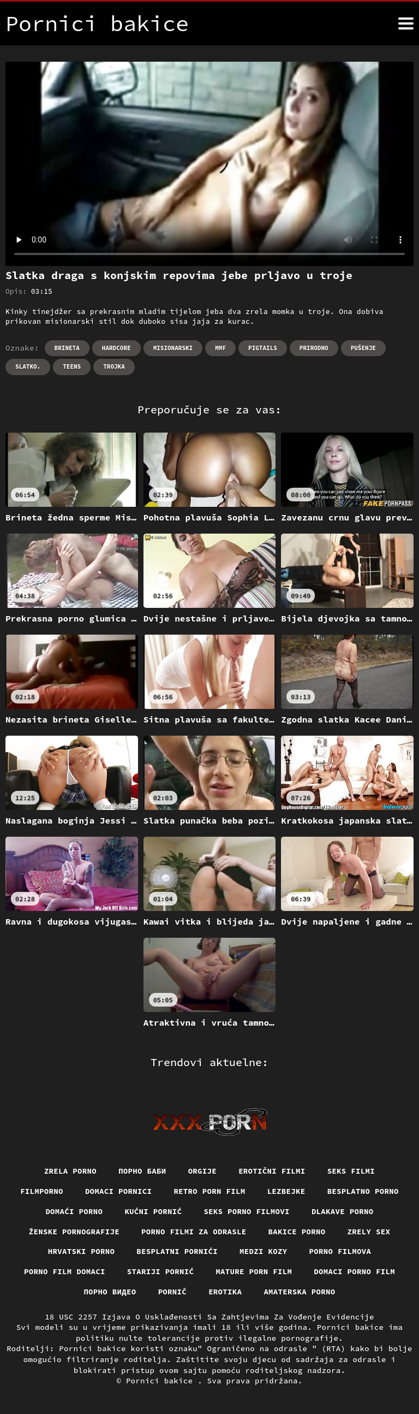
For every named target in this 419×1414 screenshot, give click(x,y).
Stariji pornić (160, 1271)
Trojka (114, 366)
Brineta (67, 348)
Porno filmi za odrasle (194, 1231)
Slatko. (27, 366)
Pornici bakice (161, 1381)
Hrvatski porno (81, 1251)
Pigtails (262, 348)
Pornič (172, 1292)
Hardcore (116, 348)
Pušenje (363, 348)
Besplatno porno (363, 1191)
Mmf (220, 348)
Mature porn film (254, 1271)
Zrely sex (369, 1231)
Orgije (202, 1171)
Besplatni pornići (177, 1251)
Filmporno (41, 1191)
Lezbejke (286, 1191)
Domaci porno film (354, 1271)
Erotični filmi (272, 1171)
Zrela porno (70, 1171)
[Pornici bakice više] (406, 23)
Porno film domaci (64, 1271)
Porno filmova (340, 1251)
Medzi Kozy (264, 1251)
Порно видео (109, 1292)
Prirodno (314, 348)
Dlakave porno (343, 1211)
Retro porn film (209, 1191)
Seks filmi (351, 1171)
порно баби (142, 1171)
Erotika (225, 1292)
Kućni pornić (153, 1211)
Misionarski (173, 348)
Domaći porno (74, 1211)
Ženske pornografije (74, 1231)
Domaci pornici (118, 1191)
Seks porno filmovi (246, 1211)
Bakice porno (297, 1231)
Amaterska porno (299, 1292)
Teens (72, 366)
